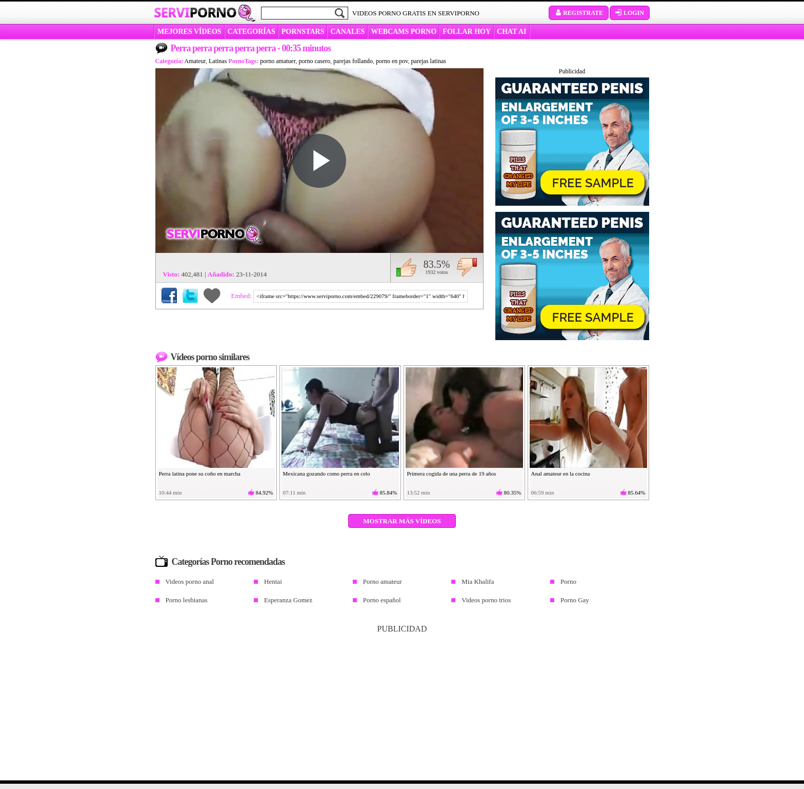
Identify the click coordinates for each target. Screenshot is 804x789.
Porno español (382, 600)
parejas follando (353, 61)
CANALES (347, 31)
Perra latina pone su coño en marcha (199, 473)
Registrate (578, 12)
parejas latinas (428, 61)
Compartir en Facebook (169, 295)
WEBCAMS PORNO (403, 31)
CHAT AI (511, 31)
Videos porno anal (190, 581)
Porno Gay (574, 600)
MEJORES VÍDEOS (189, 31)
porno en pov (392, 61)
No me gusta (467, 267)
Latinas (218, 61)
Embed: (242, 296)
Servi (195, 12)
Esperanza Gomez (288, 600)
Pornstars (303, 31)
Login (629, 12)
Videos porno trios (486, 600)
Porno (568, 581)
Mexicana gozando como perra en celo (326, 473)
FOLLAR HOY (467, 31)
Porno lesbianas (187, 600)
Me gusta (406, 267)
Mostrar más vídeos (401, 521)
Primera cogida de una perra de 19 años (451, 473)
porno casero (314, 61)
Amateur (195, 61)
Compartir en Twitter (190, 295)
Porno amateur (382, 581)
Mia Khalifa (477, 581)
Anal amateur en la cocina (560, 473)
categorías (251, 31)
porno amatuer (277, 61)
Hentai (273, 581)
